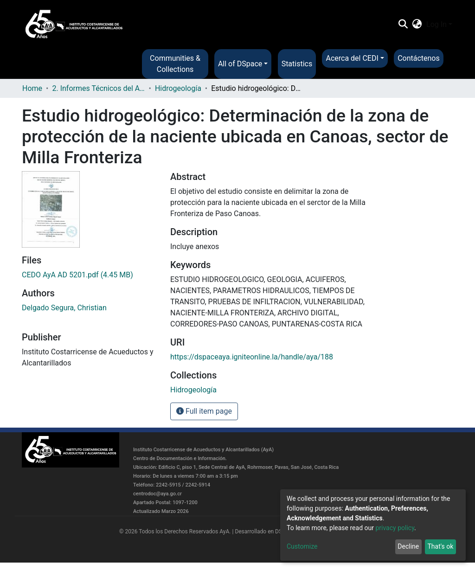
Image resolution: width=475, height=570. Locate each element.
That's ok (440, 546)
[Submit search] (403, 24)
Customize (302, 546)
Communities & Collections (175, 64)
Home (32, 88)
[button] (417, 24)
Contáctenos (419, 58)
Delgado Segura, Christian (64, 307)
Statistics (297, 63)
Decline (408, 546)
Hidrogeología (178, 88)
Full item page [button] (204, 411)
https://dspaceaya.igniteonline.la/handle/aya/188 (251, 356)
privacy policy (394, 528)
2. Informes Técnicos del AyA (98, 88)
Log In (436, 24)
